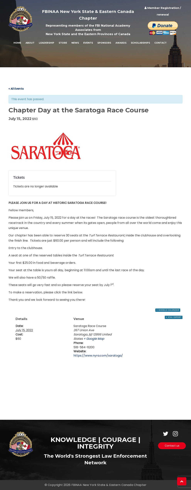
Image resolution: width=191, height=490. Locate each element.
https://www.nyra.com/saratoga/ (98, 355)
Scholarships (140, 42)
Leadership (46, 42)
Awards (120, 42)
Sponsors (104, 42)
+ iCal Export (173, 317)
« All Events (16, 89)
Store (63, 42)
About (30, 42)
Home (17, 42)
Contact (160, 42)
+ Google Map (93, 339)
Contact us (172, 445)
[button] (181, 481)
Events (88, 42)
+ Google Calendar (167, 310)
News (75, 42)
